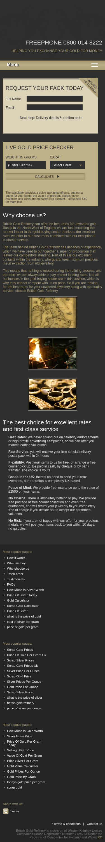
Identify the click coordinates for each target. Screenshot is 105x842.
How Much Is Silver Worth (25, 589)
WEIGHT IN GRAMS (21, 157)
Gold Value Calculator (22, 766)
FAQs (11, 584)
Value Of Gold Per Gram (24, 755)
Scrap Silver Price (20, 692)
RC (99, 837)
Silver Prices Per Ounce (24, 681)
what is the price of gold (24, 616)
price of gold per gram (22, 627)
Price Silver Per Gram (22, 761)
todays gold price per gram (26, 782)
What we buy (16, 563)
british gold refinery (20, 703)
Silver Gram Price (19, 736)
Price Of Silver (17, 611)
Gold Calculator (18, 600)
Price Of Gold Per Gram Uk (26, 655)
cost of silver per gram (23, 621)
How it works (16, 558)
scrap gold (14, 787)
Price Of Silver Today (22, 595)
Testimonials (16, 579)
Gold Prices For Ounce (23, 771)
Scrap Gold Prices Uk (22, 665)
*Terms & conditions (66, 823)
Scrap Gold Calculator (23, 605)
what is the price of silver (24, 697)
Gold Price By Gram (21, 776)
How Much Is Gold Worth (25, 731)
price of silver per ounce (24, 708)
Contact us (94, 823)
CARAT (55, 157)
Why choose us (18, 568)
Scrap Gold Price (19, 676)
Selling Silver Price (20, 750)
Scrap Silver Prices (20, 660)
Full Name (13, 99)
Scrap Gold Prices (20, 649)
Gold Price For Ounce (22, 687)
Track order (15, 574)
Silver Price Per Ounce (23, 671)
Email (10, 108)
